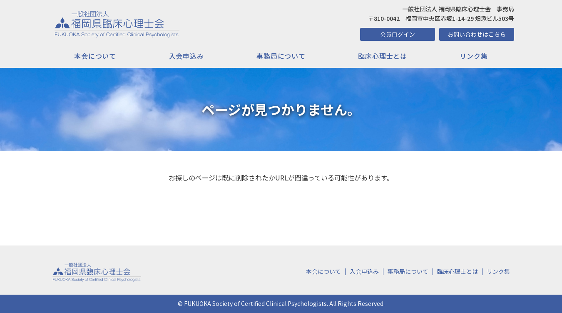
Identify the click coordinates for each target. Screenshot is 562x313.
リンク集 (473, 56)
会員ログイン (397, 34)
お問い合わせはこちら (477, 34)
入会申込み (186, 56)
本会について (95, 56)
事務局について (281, 56)
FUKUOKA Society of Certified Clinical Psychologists (255, 303)
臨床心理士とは (382, 56)
